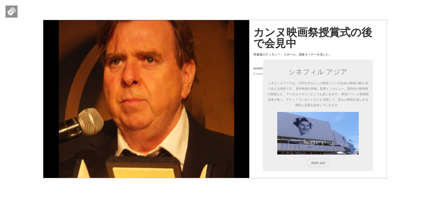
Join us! (318, 163)
